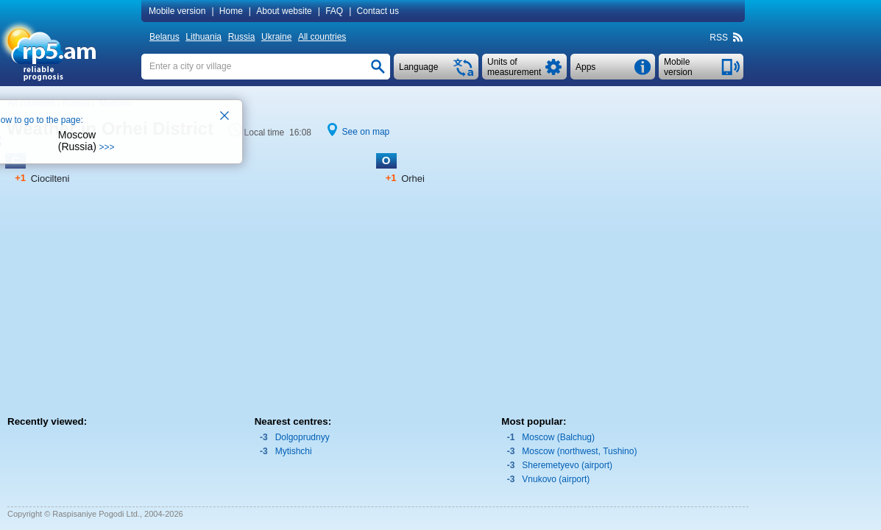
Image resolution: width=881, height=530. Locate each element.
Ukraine (276, 37)
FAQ (334, 11)
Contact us (378, 11)
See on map (366, 132)
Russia (241, 37)
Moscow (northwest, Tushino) (579, 451)
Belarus (164, 37)
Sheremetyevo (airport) (567, 465)
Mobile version (177, 11)
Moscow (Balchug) (558, 437)
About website (283, 11)
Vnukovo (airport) (556, 479)
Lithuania (203, 37)
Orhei (413, 178)
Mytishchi (293, 451)
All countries (322, 37)
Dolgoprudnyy (302, 437)
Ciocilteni (50, 178)
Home (231, 11)
